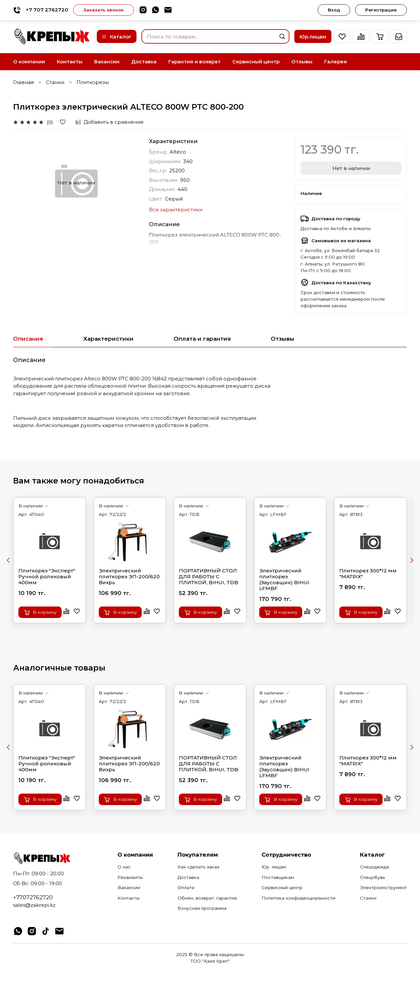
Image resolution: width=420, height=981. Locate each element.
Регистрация (381, 9)
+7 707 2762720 (40, 10)
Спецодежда (374, 866)
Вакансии (106, 61)
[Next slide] (411, 560)
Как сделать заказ (198, 866)
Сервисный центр (256, 61)
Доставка (144, 61)
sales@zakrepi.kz (34, 905)
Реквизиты (130, 877)
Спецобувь (372, 877)
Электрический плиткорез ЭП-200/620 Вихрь (129, 576)
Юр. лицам (274, 866)
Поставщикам (278, 877)
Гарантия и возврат (194, 61)
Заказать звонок (103, 9)
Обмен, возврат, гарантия (207, 898)
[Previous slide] (8, 560)
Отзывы (301, 61)
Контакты (69, 61)
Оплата (186, 887)
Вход (334, 9)
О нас (124, 866)
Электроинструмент (383, 887)
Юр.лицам (313, 36)
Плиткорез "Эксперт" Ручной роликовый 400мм (46, 576)
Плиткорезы (92, 82)
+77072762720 (33, 897)
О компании (29, 61)
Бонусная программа (202, 908)
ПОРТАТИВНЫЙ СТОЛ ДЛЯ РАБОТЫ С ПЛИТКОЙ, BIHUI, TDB (208, 576)
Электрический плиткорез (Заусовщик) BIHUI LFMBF (284, 579)
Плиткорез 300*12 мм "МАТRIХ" (368, 573)
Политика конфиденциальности (298, 898)
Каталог (117, 36)
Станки (55, 82)
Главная (23, 82)
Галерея (335, 61)
